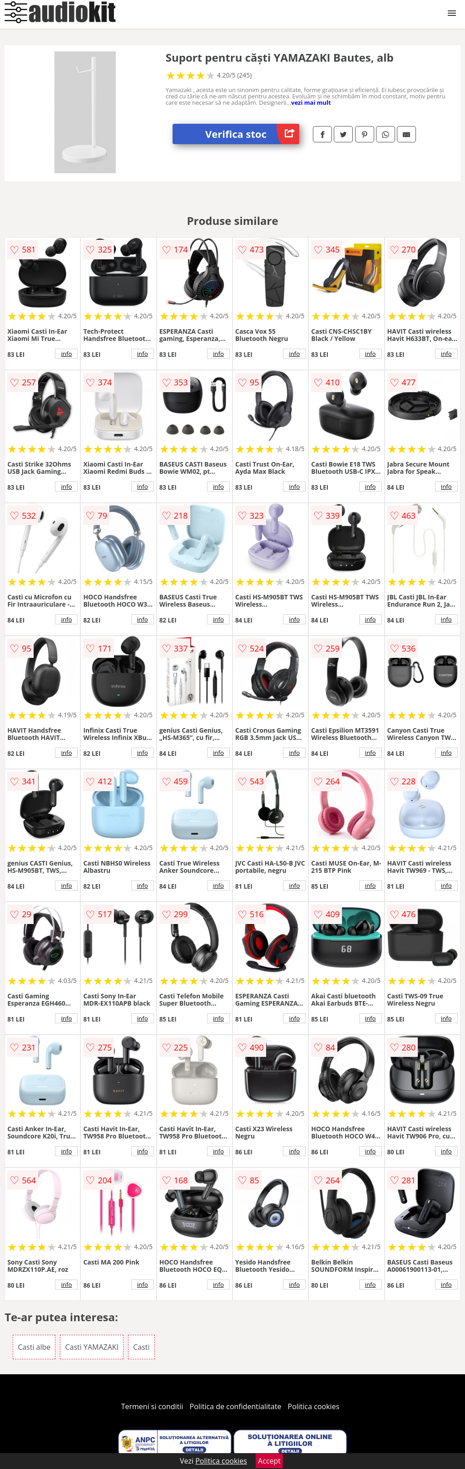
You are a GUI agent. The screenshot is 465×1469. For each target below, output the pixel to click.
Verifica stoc (252, 134)
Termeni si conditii (152, 1406)
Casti (141, 1347)
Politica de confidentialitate (236, 1406)
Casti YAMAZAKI (92, 1347)
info (66, 354)
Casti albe (34, 1347)
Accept (269, 1461)
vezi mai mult (311, 102)
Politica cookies (314, 1406)
